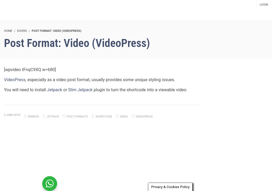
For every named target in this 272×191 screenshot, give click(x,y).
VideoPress (15, 79)
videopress (144, 116)
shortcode (103, 116)
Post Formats (77, 116)
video (124, 116)
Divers (22, 31)
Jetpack (54, 89)
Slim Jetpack (80, 89)
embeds (33, 116)
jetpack (52, 116)
